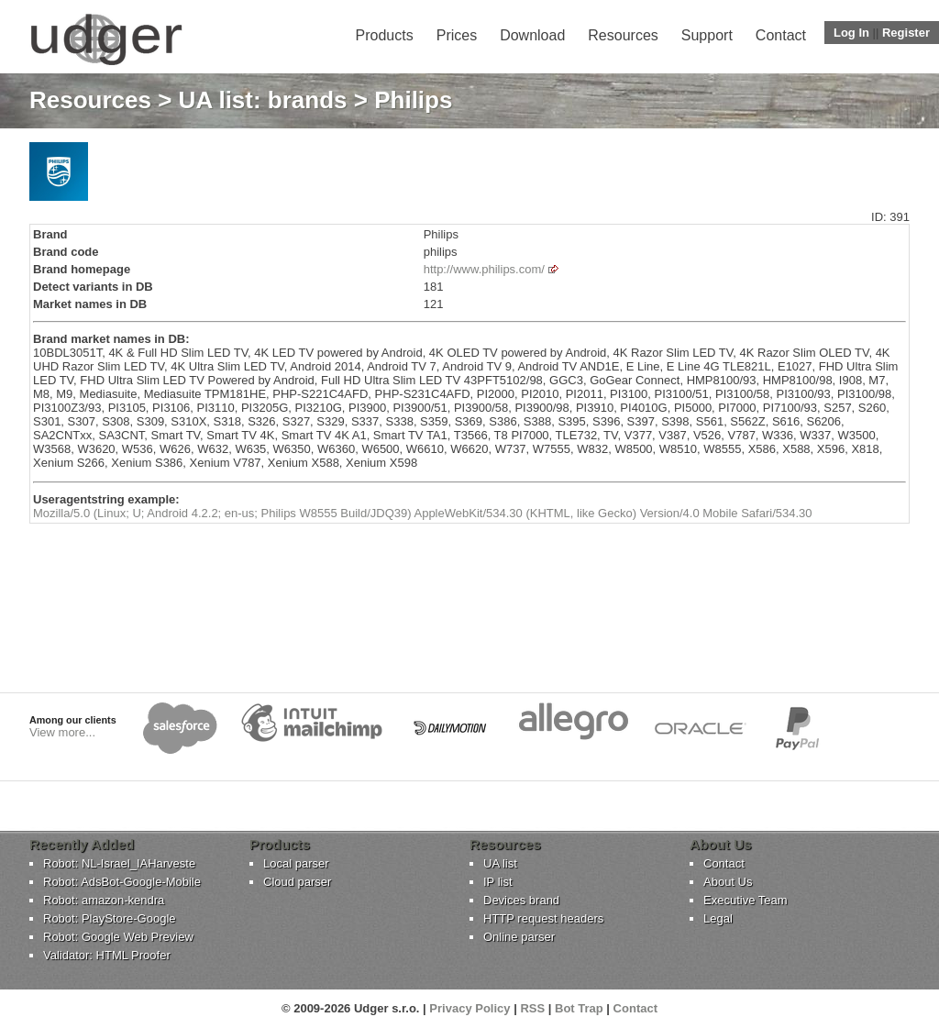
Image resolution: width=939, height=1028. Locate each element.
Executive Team (745, 900)
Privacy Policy (469, 1008)
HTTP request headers (543, 918)
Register (906, 32)
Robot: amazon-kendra (103, 900)
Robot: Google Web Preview (118, 937)
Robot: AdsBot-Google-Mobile (122, 882)
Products (385, 35)
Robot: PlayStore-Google (109, 918)
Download (532, 35)
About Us (727, 882)
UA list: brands (263, 100)
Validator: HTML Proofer (107, 955)
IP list (498, 882)
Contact (781, 35)
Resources (622, 35)
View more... (62, 732)
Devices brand (521, 900)
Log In (851, 32)
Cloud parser (297, 882)
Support (707, 35)
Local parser (296, 863)
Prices (456, 35)
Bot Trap (579, 1008)
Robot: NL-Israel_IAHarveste (119, 863)
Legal (718, 918)
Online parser (519, 937)
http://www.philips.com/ (484, 269)
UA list (500, 863)
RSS (532, 1008)
